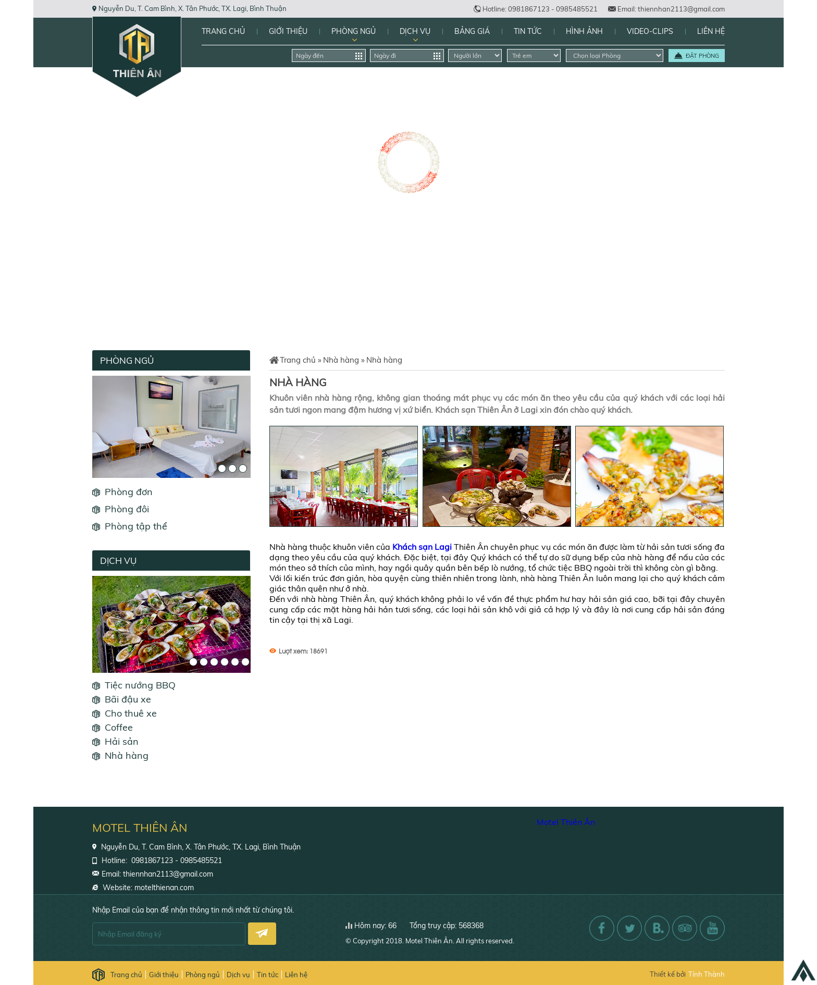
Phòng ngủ (353, 31)
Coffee (119, 727)
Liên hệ (711, 31)
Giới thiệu (288, 31)
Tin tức (528, 31)
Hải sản (122, 741)
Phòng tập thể (136, 526)
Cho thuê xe (131, 713)
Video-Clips (650, 31)
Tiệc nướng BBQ (140, 685)
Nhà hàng (126, 755)
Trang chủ (223, 31)
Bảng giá (472, 31)
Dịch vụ (415, 31)
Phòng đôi (127, 509)
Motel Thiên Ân (566, 822)
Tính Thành (706, 974)
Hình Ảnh (584, 31)
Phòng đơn (129, 492)
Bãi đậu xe (128, 699)
